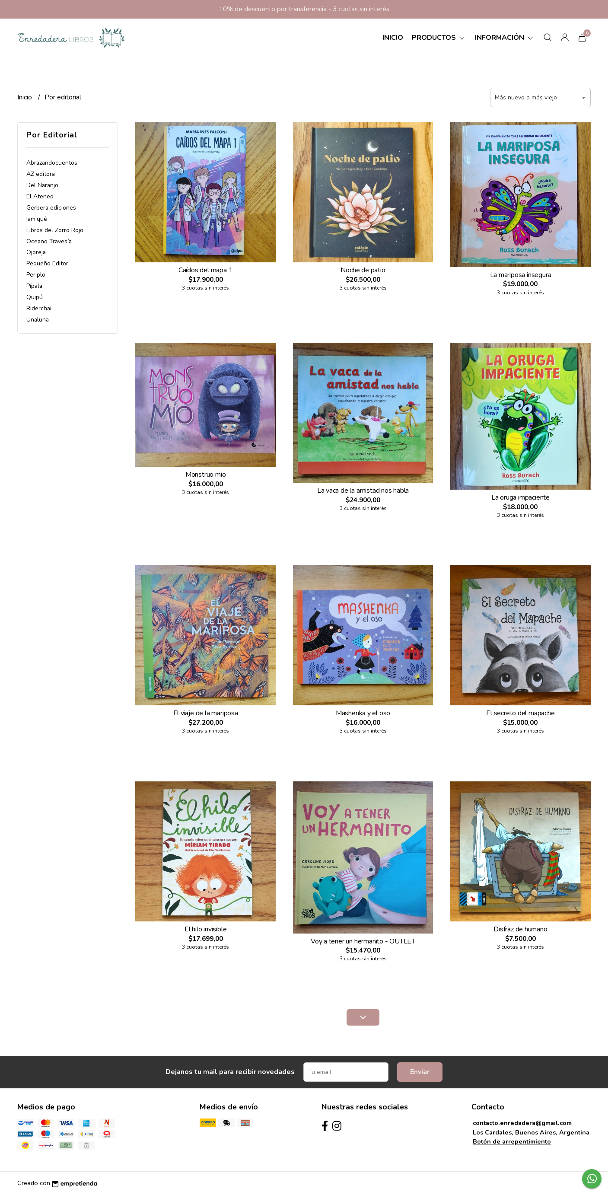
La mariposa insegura (520, 275)
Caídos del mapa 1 (205, 270)
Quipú (34, 297)
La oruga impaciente (520, 497)
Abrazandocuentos (51, 163)
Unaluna (37, 319)
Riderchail (39, 308)
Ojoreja (36, 252)
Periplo (35, 275)
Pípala (34, 286)
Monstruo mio (205, 474)
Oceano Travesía (49, 241)
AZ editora (40, 174)
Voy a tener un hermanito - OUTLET (363, 941)
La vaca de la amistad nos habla (363, 490)
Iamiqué (36, 219)
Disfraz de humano (520, 929)
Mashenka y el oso (363, 713)
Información (505, 37)
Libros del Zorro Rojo (54, 230)
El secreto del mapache (520, 713)
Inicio (392, 37)
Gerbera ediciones (51, 208)
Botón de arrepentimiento (512, 1141)
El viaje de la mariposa (205, 713)
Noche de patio (363, 270)
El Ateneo (40, 196)
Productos (439, 37)
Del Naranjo (42, 185)
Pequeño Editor (47, 263)
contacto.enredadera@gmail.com (522, 1123)
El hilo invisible (205, 929)
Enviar (420, 1072)
